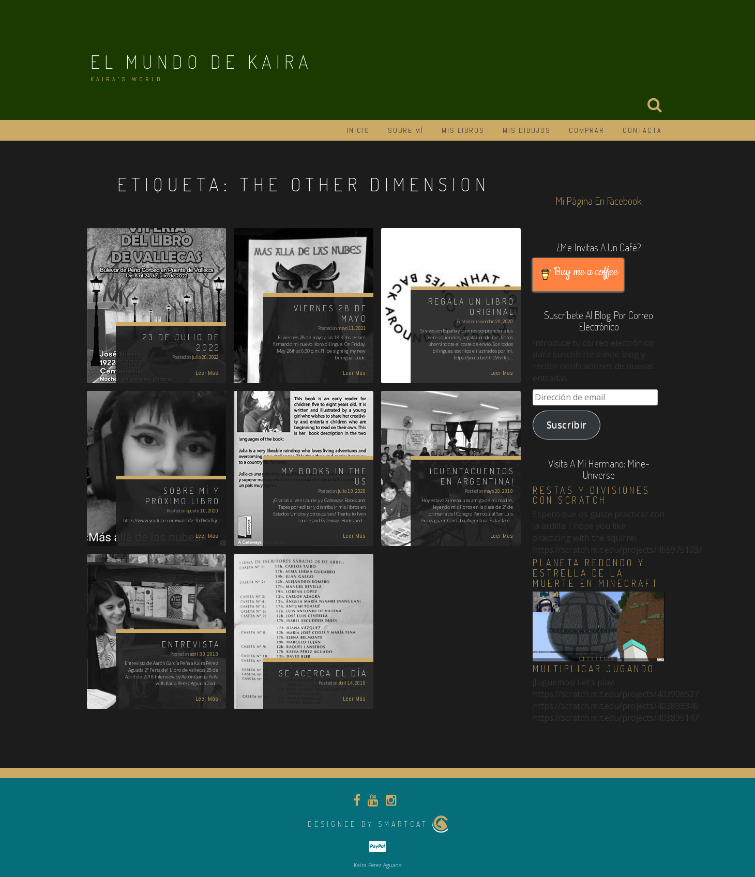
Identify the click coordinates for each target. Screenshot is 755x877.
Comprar (587, 130)
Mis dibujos (527, 130)
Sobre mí (406, 130)
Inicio (358, 130)
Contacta (642, 130)
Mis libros (463, 130)
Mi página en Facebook (598, 200)
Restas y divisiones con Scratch (592, 495)
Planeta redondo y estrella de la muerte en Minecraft (596, 573)
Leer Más (206, 373)
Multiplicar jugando (594, 668)
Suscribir (566, 424)
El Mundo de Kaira (201, 61)
